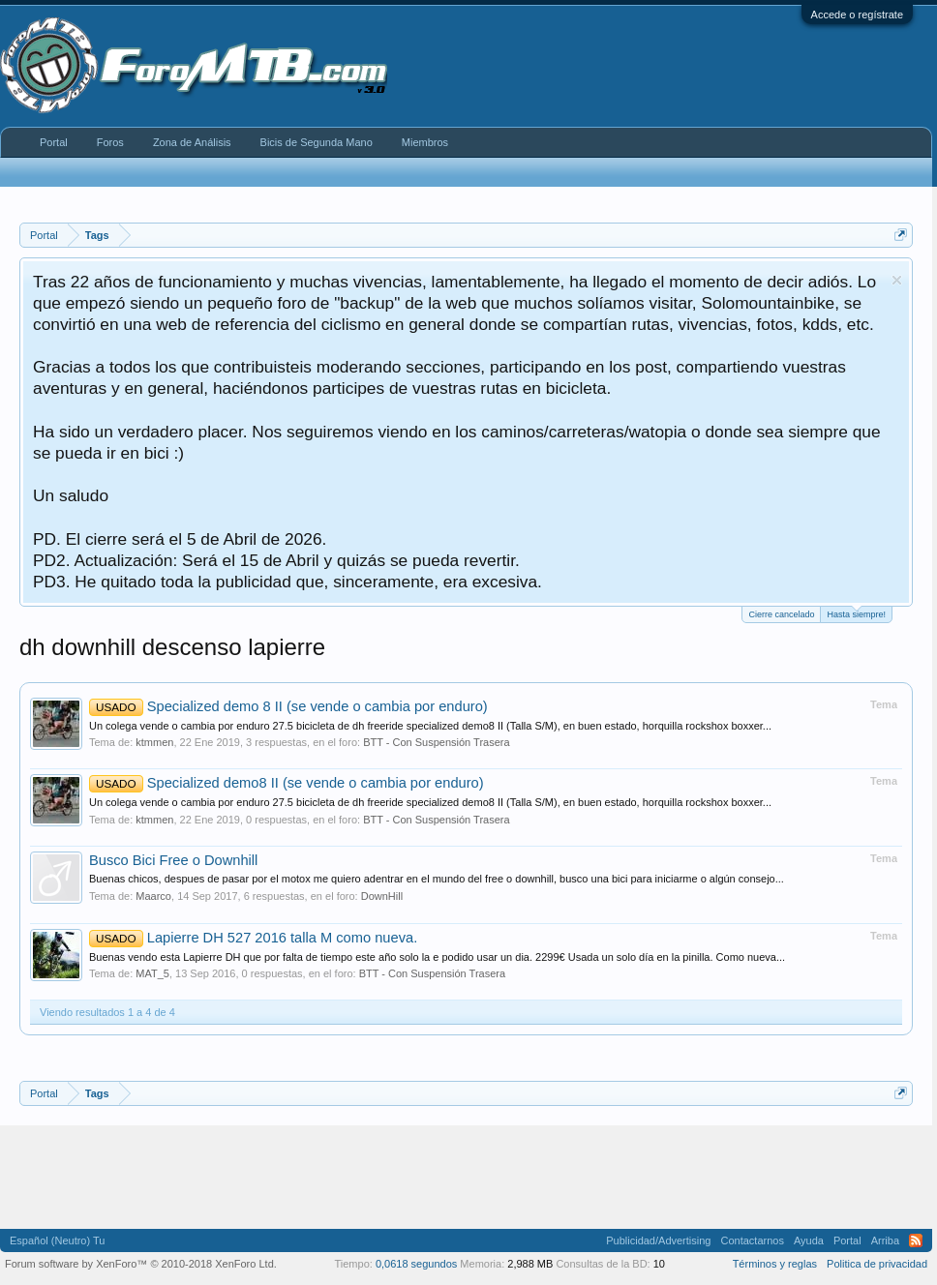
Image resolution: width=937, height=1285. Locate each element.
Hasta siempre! (856, 613)
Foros (110, 142)
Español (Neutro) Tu (57, 1240)
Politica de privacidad (877, 1264)
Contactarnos (751, 1240)
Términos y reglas (775, 1264)
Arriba (885, 1240)
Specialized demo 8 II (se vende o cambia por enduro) (288, 706)
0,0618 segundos (416, 1264)
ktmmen (154, 742)
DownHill (382, 896)
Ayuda (809, 1240)
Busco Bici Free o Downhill (173, 860)
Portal (54, 142)
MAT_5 (152, 973)
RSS (915, 1240)
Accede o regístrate (857, 14)
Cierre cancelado (781, 614)
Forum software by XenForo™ (141, 1264)
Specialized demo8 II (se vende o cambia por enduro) (286, 783)
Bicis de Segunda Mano (316, 142)
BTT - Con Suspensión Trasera (436, 742)
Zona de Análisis (192, 142)
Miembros (425, 142)
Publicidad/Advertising (658, 1240)
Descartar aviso (897, 280)
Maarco (153, 896)
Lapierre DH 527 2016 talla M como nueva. (253, 937)
